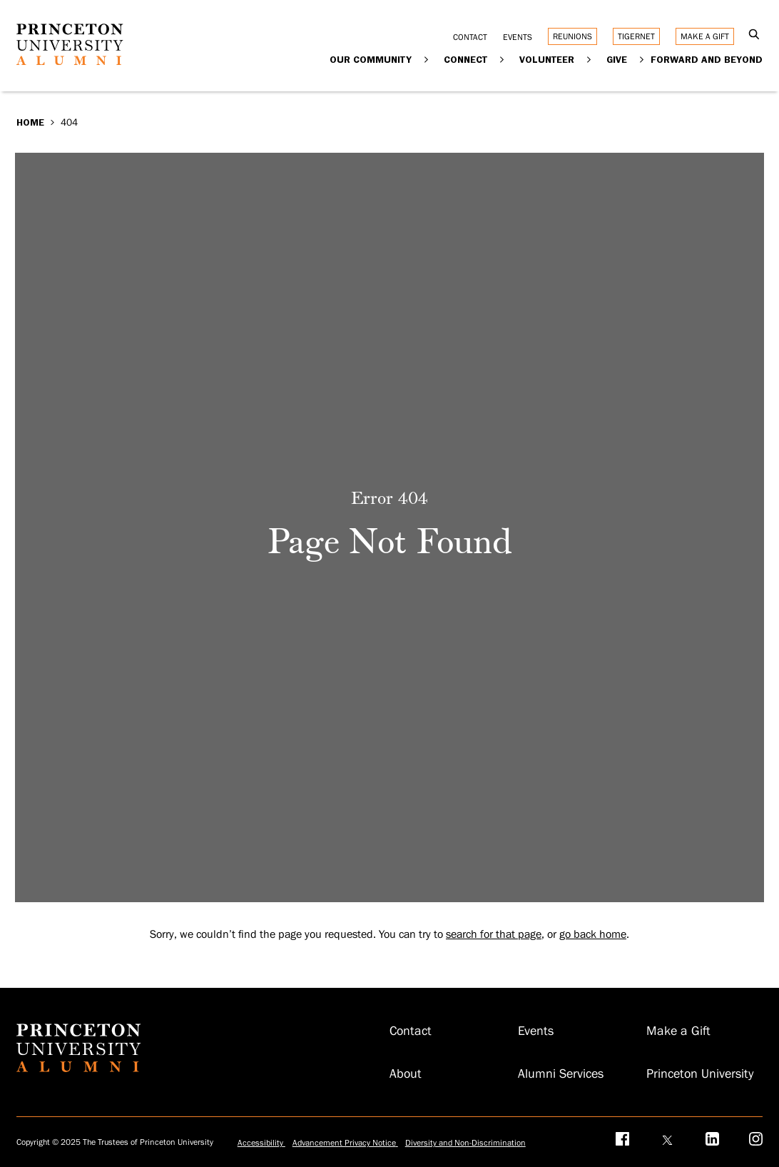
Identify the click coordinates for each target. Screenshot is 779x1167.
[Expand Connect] (502, 59)
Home (30, 122)
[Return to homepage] (69, 61)
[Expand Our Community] (426, 59)
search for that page (493, 934)
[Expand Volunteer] (589, 59)
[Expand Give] (642, 59)
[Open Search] (754, 35)
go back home (592, 934)
